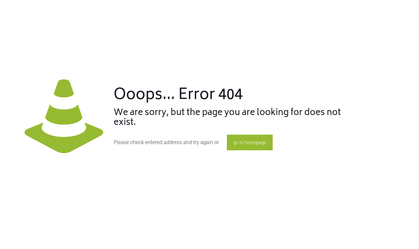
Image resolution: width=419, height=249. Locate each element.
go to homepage (249, 142)
